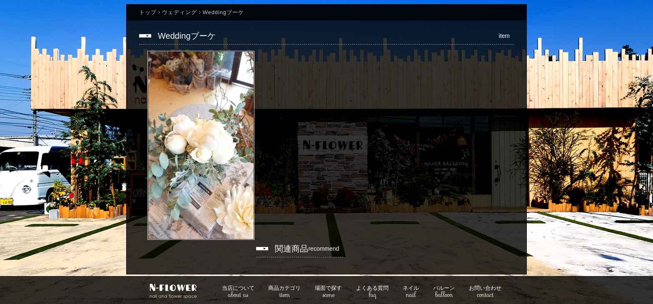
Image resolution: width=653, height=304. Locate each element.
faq (372, 292)
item (284, 292)
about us (238, 292)
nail (411, 292)
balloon (444, 292)
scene (328, 292)
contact (485, 292)
